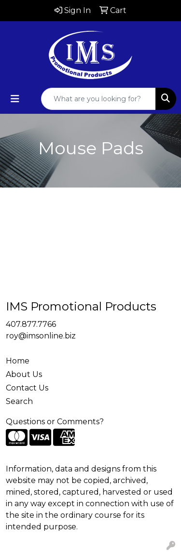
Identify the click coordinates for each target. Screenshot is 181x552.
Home (17, 360)
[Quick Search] (98, 99)
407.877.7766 (31, 324)
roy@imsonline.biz (41, 335)
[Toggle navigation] (15, 99)
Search (19, 401)
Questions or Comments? (55, 421)
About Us (24, 374)
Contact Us (27, 387)
